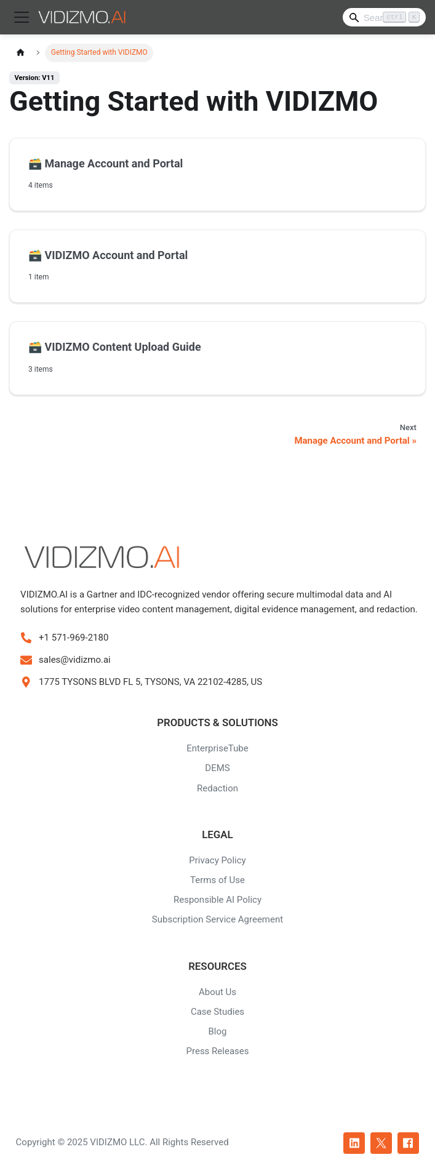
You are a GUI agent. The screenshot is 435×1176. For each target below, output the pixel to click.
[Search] (384, 17)
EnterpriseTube (217, 748)
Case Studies (217, 1011)
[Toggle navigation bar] (21, 17)
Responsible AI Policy (217, 899)
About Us (217, 992)
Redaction (217, 788)
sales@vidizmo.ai (75, 659)
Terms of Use (217, 880)
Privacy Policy (217, 860)
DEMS (217, 768)
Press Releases (217, 1051)
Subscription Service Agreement (217, 919)
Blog (218, 1031)
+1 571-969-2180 (73, 637)
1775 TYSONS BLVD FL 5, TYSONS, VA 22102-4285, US (150, 681)
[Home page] (20, 53)
